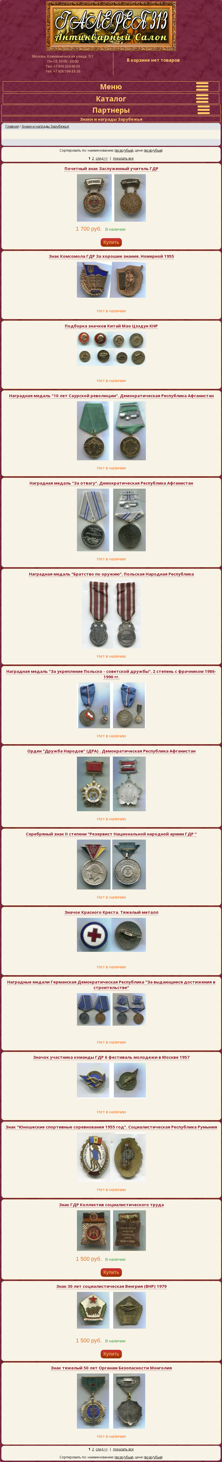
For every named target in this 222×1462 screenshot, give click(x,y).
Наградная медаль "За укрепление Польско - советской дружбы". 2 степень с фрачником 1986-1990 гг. (111, 673)
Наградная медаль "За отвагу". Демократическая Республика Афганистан (111, 483)
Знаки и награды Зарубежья (45, 126)
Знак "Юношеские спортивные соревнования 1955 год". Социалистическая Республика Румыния (111, 1127)
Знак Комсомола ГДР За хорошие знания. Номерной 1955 (111, 256)
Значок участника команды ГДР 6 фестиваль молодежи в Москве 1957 (111, 1057)
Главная (12, 126)
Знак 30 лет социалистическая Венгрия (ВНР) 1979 (111, 1286)
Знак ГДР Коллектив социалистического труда (111, 1204)
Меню (111, 87)
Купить (111, 242)
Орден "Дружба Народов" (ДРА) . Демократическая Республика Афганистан (111, 751)
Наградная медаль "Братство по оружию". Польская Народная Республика (111, 574)
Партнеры (111, 110)
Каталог (111, 99)
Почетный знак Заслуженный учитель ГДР (111, 168)
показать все (123, 158)
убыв (128, 150)
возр (119, 150)
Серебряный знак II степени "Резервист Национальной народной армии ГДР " (111, 834)
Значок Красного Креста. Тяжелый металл (111, 912)
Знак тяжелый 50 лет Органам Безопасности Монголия (111, 1367)
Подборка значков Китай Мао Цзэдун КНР (111, 326)
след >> (102, 158)
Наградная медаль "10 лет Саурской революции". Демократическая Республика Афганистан (111, 395)
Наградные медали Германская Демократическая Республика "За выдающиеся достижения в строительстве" (111, 984)
